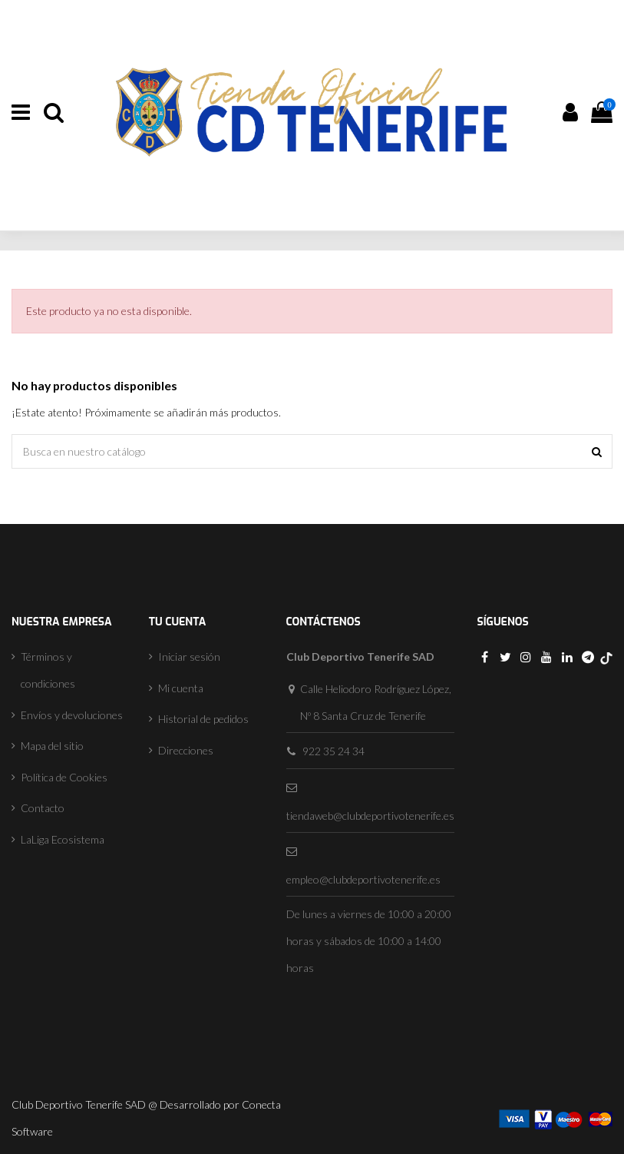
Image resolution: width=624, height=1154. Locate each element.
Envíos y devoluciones (72, 714)
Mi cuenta (180, 688)
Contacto (42, 807)
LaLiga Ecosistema (62, 839)
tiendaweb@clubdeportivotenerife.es (370, 815)
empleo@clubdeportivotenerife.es (363, 879)
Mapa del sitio (52, 745)
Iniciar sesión (189, 656)
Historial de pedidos (203, 718)
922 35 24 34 (333, 751)
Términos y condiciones (48, 670)
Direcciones (185, 750)
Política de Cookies (64, 777)
